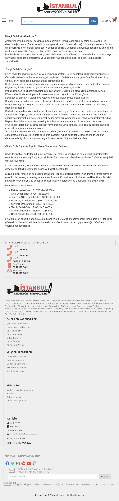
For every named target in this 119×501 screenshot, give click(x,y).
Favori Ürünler (13, 341)
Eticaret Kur (41, 495)
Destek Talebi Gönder (17, 364)
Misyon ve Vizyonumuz (17, 400)
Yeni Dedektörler (15, 334)
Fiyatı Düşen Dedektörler (18, 327)
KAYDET (105, 476)
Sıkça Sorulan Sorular (17, 367)
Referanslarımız (14, 397)
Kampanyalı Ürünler (16, 345)
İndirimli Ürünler (14, 338)
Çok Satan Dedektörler (17, 324)
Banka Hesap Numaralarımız (20, 390)
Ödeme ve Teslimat (16, 360)
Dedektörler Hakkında (17, 357)
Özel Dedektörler (15, 331)
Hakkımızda (12, 393)
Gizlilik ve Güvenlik (15, 371)
